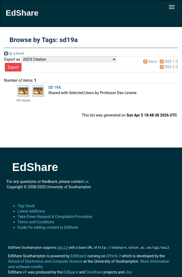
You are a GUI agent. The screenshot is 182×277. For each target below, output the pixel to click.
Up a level (16, 53)
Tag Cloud (26, 206)
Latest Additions (31, 211)
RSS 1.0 (171, 61)
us (87, 181)
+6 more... (24, 100)
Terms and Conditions (36, 222)
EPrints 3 (113, 255)
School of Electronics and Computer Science (45, 261)
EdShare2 (79, 255)
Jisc (128, 271)
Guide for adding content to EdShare (48, 227)
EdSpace (70, 271)
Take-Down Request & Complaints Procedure (55, 216)
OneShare (94, 271)
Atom (152, 61)
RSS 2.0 (171, 67)
